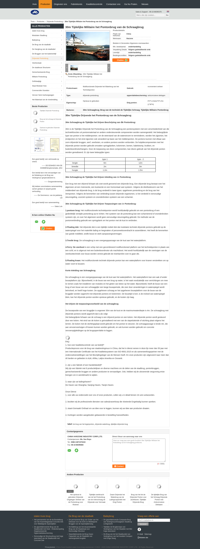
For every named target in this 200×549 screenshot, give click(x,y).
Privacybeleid (50, 547)
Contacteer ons (113, 4)
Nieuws (145, 4)
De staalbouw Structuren (41, 68)
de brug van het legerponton (83, 424)
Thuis (33, 22)
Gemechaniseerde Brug (41, 72)
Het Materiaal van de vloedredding (45, 100)
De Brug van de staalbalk (41, 45)
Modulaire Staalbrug (39, 35)
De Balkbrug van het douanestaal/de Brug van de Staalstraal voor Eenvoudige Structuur (82, 529)
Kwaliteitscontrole (94, 4)
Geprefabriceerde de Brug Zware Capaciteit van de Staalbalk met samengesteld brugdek (81, 536)
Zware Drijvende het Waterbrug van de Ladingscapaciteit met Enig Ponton (117, 498)
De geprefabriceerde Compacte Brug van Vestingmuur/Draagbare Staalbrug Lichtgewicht (117, 522)
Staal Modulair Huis (39, 86)
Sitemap (147, 534)
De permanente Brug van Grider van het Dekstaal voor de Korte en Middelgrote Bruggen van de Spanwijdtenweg (83, 522)
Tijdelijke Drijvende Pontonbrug (49, 110)
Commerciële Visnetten (40, 90)
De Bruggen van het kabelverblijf (44, 54)
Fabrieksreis (76, 4)
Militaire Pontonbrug (39, 77)
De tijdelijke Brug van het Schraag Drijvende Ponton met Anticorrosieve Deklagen (159, 500)
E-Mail (140, 534)
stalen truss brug (38, 31)
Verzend (143, 524)
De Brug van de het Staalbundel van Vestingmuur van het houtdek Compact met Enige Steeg (117, 536)
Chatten (122, 60)
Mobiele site (143, 538)
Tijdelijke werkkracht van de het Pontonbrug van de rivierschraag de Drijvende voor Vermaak (96, 498)
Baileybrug (36, 40)
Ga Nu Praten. (131, 4)
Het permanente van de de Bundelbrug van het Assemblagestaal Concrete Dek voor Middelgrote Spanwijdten (48, 522)
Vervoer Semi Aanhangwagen (43, 95)
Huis (34, 4)
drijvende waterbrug (102, 424)
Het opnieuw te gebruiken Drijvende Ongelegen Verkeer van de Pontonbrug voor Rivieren (75, 500)
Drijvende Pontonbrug (55, 22)
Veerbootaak (36, 63)
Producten (45, 4)
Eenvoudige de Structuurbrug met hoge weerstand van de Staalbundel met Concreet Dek (48, 538)
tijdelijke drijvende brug (119, 424)
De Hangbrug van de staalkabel (43, 49)
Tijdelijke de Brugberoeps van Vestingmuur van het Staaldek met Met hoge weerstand (117, 529)
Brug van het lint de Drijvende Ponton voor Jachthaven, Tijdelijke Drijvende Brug (138, 498)
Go (167, 15)
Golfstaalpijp (36, 81)
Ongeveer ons (60, 4)
